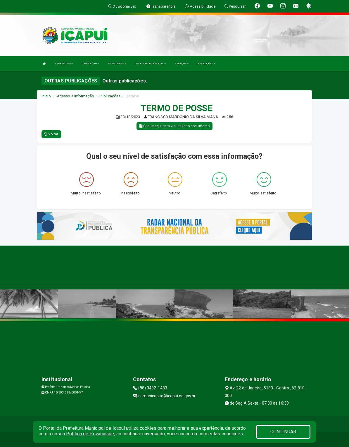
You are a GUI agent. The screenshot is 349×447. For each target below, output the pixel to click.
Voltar (51, 134)
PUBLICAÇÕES (206, 63)
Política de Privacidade (90, 433)
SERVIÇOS (181, 63)
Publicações (109, 96)
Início (46, 96)
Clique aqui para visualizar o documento (174, 126)
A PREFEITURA (64, 63)
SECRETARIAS (117, 63)
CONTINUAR (283, 431)
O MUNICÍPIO (90, 63)
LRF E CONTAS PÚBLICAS (150, 63)
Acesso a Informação (75, 96)
